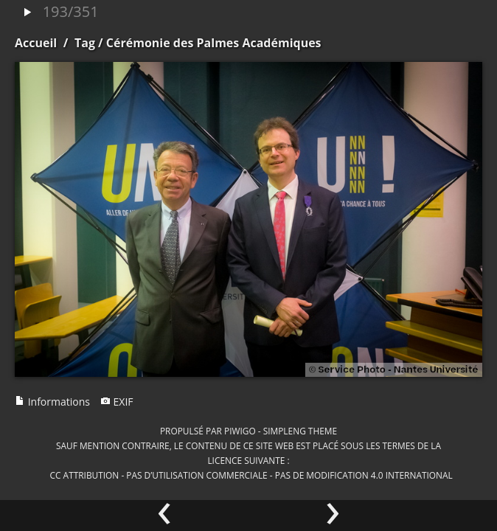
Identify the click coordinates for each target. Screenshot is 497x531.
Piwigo (240, 431)
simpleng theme (300, 431)
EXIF (116, 402)
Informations (52, 402)
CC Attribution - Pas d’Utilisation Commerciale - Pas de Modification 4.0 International (251, 475)
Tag (84, 43)
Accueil (36, 43)
